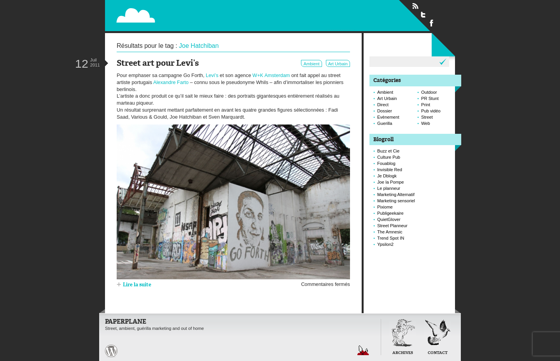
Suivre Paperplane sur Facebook (432, 22)
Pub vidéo (431, 111)
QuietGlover (389, 219)
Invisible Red (389, 169)
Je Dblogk (387, 175)
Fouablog (386, 163)
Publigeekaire (390, 213)
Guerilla (384, 123)
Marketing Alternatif (396, 194)
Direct (382, 104)
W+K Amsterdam (271, 75)
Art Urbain (338, 63)
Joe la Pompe (390, 182)
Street (427, 117)
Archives (402, 353)
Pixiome (385, 207)
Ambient (311, 63)
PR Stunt (430, 98)
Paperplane (183, 11)
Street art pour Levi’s (158, 64)
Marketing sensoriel (396, 200)
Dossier (384, 111)
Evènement (388, 117)
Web (425, 123)
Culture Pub (388, 157)
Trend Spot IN (390, 238)
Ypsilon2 (385, 244)
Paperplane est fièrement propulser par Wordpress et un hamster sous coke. (111, 351)
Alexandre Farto (171, 82)
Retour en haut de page (363, 350)
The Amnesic (389, 232)
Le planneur (388, 188)
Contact (438, 353)
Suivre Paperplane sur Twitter (423, 14)
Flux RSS (415, 6)
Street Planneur (392, 225)
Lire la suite (137, 284)
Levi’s (212, 75)
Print (425, 104)
